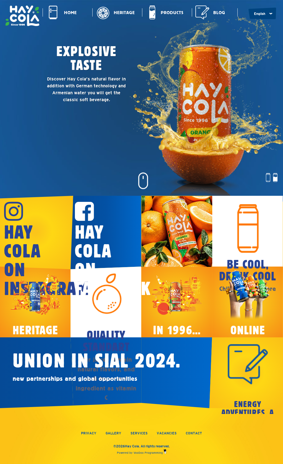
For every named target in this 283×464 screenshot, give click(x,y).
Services (139, 433)
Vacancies (167, 433)
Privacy (88, 433)
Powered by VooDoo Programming (141, 452)
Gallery (113, 433)
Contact (194, 433)
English (259, 14)
